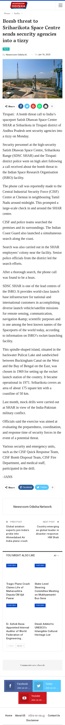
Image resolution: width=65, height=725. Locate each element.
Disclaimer (32, 720)
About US (20, 715)
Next (20, 645)
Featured (11, 565)
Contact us (54, 715)
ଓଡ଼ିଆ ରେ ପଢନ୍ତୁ (36, 715)
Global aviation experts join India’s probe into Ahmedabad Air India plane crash (17, 534)
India (6, 49)
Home (8, 715)
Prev (10, 645)
